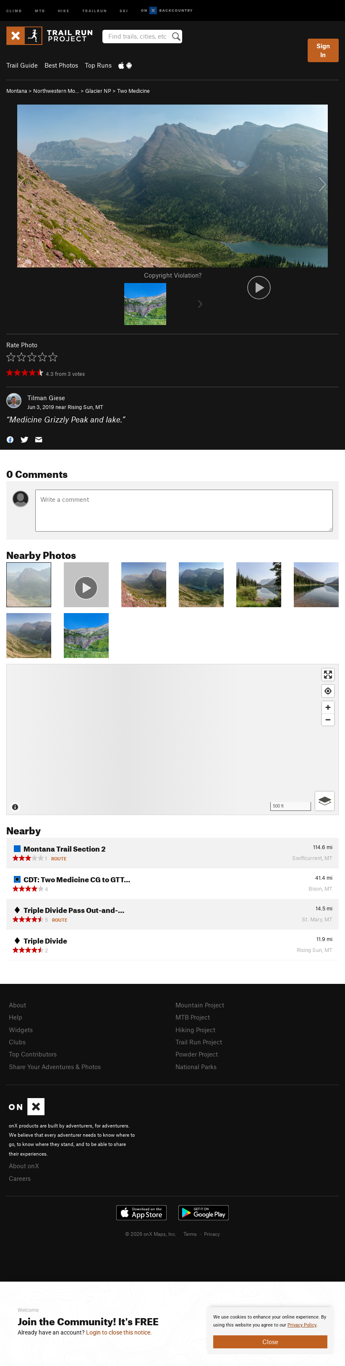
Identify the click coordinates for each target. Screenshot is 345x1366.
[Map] (172, 739)
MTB (40, 10)
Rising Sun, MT (85, 407)
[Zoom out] (328, 719)
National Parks (196, 1066)
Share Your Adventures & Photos (55, 1066)
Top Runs (98, 65)
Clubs (17, 1042)
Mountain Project (199, 1005)
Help (15, 1017)
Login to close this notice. (119, 1332)
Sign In (323, 50)
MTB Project (192, 1017)
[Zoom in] (328, 707)
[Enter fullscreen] (328, 675)
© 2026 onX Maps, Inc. (150, 1234)
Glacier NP (98, 90)
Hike (64, 10)
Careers (20, 1178)
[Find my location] (328, 691)
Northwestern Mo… (56, 90)
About (17, 1005)
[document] (270, 1330)
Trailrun (94, 10)
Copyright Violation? (172, 275)
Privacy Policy (302, 1325)
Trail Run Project (198, 1042)
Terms (190, 1234)
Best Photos (61, 65)
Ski (124, 10)
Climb (14, 10)
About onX (24, 1165)
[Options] (324, 801)
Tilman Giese (46, 397)
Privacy (212, 1234)
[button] (10, 439)
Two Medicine (133, 90)
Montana (16, 90)
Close (270, 1341)
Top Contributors (33, 1054)
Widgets (21, 1029)
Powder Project (196, 1054)
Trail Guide (22, 65)
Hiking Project (195, 1029)
